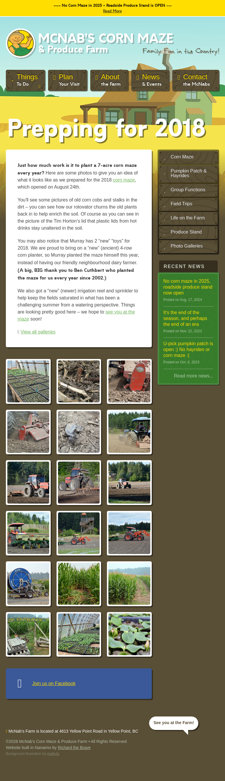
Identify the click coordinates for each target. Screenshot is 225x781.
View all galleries (38, 331)
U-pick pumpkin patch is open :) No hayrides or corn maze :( (188, 349)
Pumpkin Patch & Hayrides (185, 173)
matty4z (53, 754)
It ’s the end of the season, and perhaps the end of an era (185, 318)
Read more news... (193, 375)
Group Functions (184, 190)
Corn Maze (179, 157)
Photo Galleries (183, 246)
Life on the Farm (184, 218)
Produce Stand (183, 232)
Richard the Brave (74, 747)
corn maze (124, 179)
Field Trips (178, 204)
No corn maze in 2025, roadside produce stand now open (187, 287)
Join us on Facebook (54, 683)
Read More (112, 10)
